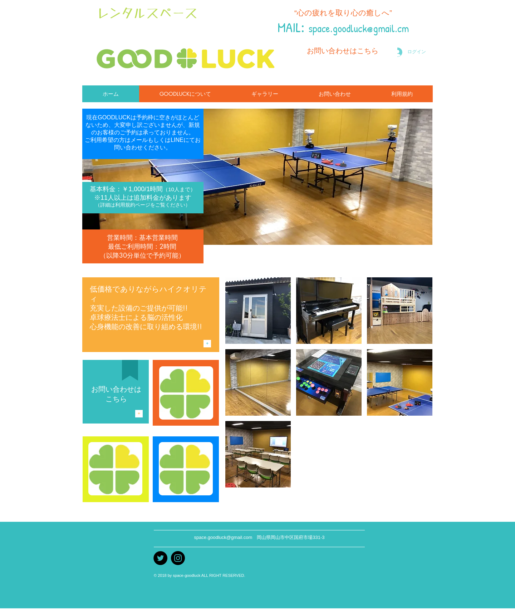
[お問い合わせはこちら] (342, 51)
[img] (258, 310)
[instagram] (178, 558)
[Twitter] (160, 558)
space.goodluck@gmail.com (223, 537)
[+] (207, 343)
